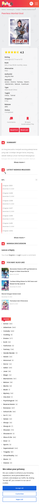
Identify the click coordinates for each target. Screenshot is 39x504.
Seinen (7, 419)
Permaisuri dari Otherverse (19, 301)
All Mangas (10, 9)
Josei (7, 371)
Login (19, 255)
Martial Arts (9, 84)
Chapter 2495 (8, 223)
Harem (26, 82)
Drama (13, 82)
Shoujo (7, 423)
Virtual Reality (10, 456)
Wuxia (7, 459)
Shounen (8, 430)
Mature (17, 84)
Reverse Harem (10, 404)
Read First (14, 130)
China (7, 95)
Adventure (9, 327)
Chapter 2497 (8, 208)
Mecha (7, 386)
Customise (19, 494)
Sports (7, 445)
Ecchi (7, 342)
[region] (19, 485)
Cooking (7, 335)
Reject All (19, 499)
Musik (6, 390)
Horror (7, 364)
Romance (9, 408)
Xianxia (7, 463)
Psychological (10, 401)
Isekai (7, 368)
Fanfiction (8, 346)
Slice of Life (9, 437)
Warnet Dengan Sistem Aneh (11, 294)
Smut (6, 441)
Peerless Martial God (28, 9)
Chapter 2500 (8, 186)
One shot (8, 397)
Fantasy (20, 82)
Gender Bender (10, 353)
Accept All (19, 488)
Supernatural (10, 448)
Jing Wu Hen (9, 76)
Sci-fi (7, 415)
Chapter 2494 (8, 231)
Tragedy (8, 452)
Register (12, 255)
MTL (3, 180)
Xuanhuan (25, 84)
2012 (6, 107)
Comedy (8, 331)
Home (3, 9)
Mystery (8, 393)
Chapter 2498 (8, 201)
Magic (7, 375)
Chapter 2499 (8, 193)
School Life (9, 412)
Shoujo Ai (8, 426)
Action (18, 9)
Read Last (24, 130)
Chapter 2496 (8, 216)
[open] (36, 4)
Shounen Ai (8, 434)
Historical (8, 360)
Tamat (12, 95)
